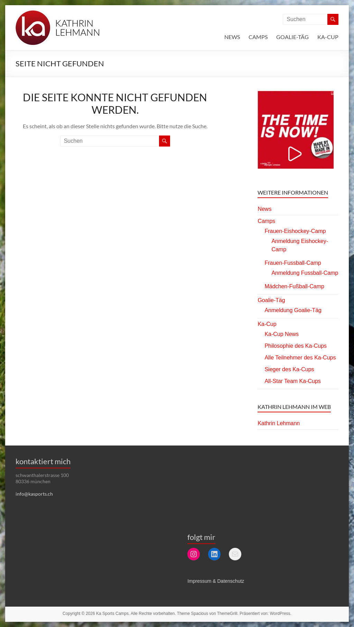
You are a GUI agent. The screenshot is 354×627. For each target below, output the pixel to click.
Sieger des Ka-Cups (289, 369)
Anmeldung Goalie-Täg (293, 310)
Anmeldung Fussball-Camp (304, 273)
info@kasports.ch (34, 494)
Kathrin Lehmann (279, 423)
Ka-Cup (327, 37)
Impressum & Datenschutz (215, 581)
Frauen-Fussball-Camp (292, 263)
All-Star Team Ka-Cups (292, 381)
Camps (258, 37)
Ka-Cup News (281, 334)
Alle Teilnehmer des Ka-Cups (300, 358)
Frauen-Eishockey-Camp (295, 231)
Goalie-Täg (292, 37)
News (232, 37)
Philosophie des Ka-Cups (295, 346)
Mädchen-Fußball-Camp (294, 286)
